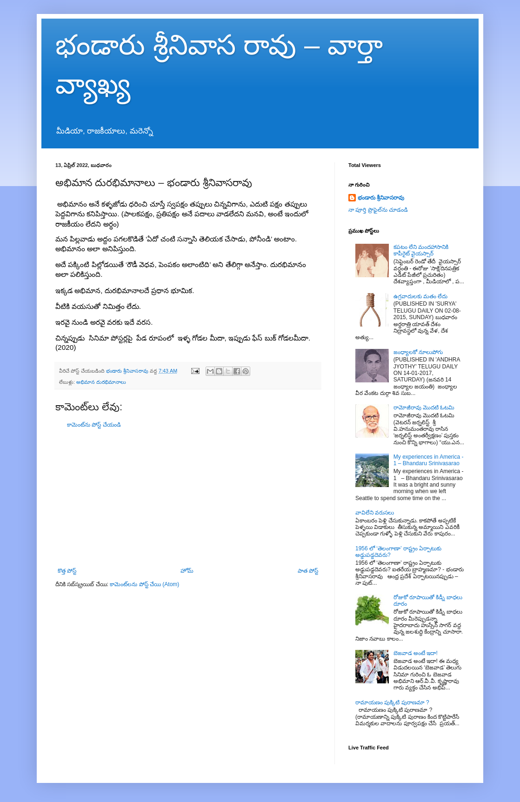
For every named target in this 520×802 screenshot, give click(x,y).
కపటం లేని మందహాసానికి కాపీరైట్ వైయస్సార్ (421, 250)
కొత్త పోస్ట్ (67, 571)
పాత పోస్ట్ (308, 571)
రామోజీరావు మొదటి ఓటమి (424, 407)
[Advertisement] (188, 498)
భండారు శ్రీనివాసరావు (381, 197)
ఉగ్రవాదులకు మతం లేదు (420, 296)
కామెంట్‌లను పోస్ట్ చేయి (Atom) (144, 584)
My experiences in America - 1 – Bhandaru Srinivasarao (428, 460)
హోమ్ (186, 571)
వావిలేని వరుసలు (374, 512)
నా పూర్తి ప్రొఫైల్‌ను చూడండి (378, 210)
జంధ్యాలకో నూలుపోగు (418, 352)
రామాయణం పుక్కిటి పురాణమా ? (392, 702)
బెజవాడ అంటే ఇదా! (415, 653)
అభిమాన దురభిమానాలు (101, 382)
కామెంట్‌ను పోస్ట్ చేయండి (94, 424)
